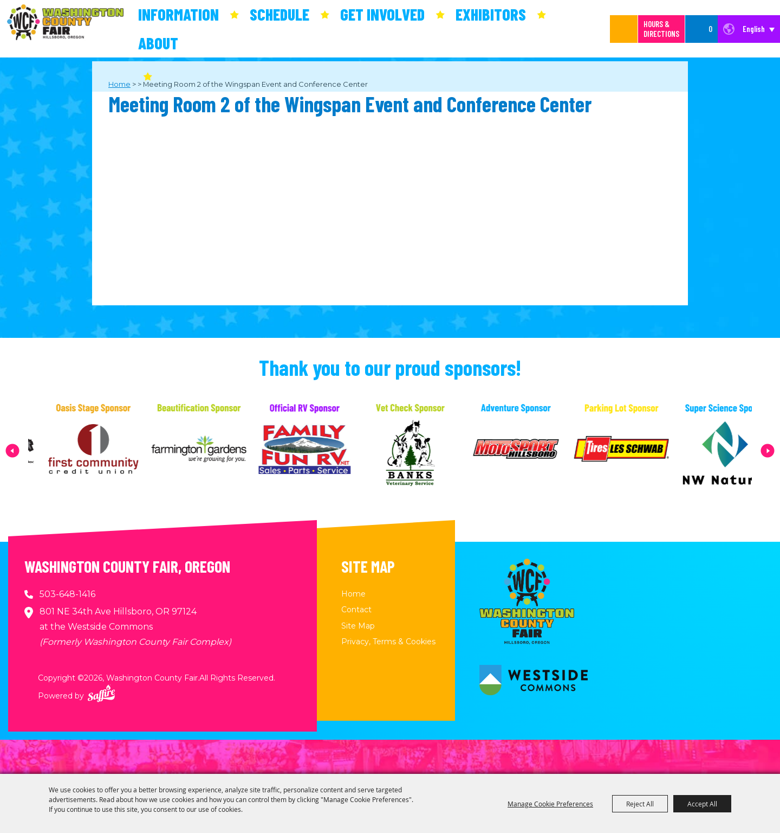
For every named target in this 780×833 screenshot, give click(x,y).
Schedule (279, 14)
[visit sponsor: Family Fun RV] (323, 450)
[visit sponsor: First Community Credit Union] (111, 450)
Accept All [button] (702, 803)
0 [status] (710, 29)
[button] (12, 451)
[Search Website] (612, 29)
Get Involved (382, 14)
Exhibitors (491, 14)
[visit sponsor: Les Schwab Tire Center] (640, 450)
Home (353, 594)
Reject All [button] (640, 803)
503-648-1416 (67, 594)
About (158, 43)
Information (178, 14)
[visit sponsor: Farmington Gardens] (217, 450)
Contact (356, 609)
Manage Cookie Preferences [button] (550, 803)
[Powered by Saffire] (101, 693)
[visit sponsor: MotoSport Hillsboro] (534, 450)
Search (624, 29)
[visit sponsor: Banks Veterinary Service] (428, 450)
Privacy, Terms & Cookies (388, 641)
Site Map (358, 626)
